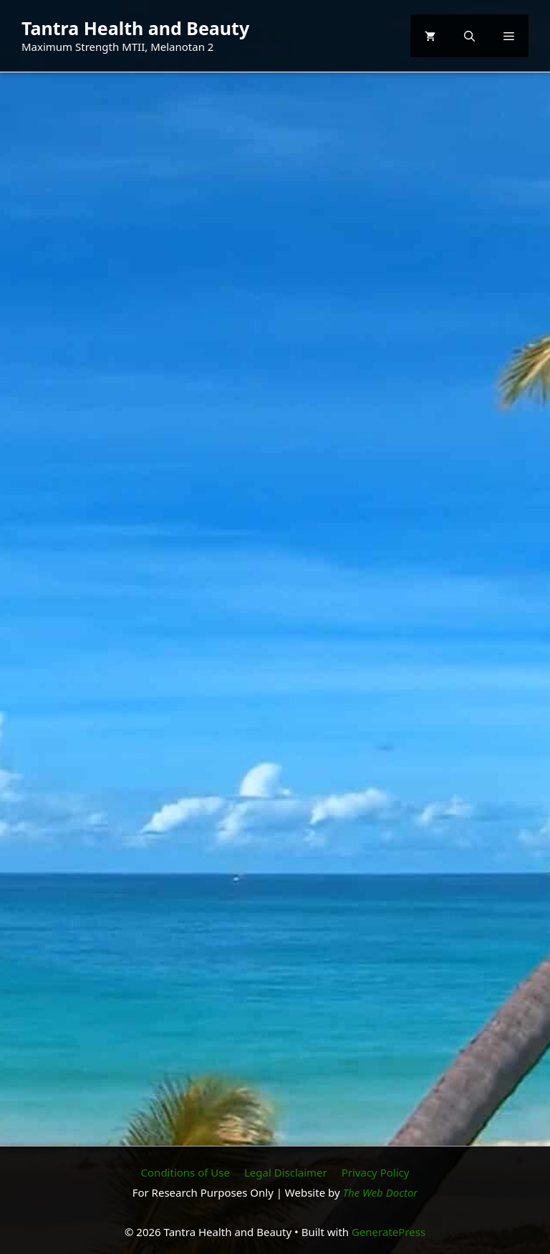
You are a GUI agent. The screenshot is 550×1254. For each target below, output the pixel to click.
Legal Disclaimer (285, 1172)
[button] (469, 35)
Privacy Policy (376, 1172)
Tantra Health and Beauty (135, 28)
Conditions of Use (185, 1172)
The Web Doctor (380, 1192)
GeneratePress (388, 1232)
